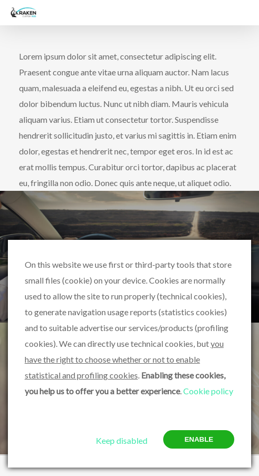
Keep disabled (121, 440)
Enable (198, 439)
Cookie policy (208, 391)
